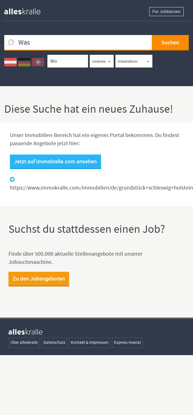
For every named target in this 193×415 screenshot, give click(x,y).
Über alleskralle (24, 342)
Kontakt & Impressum (89, 342)
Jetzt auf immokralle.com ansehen (55, 160)
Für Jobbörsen (166, 11)
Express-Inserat (127, 342)
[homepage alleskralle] (26, 9)
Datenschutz (54, 342)
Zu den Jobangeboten (39, 278)
